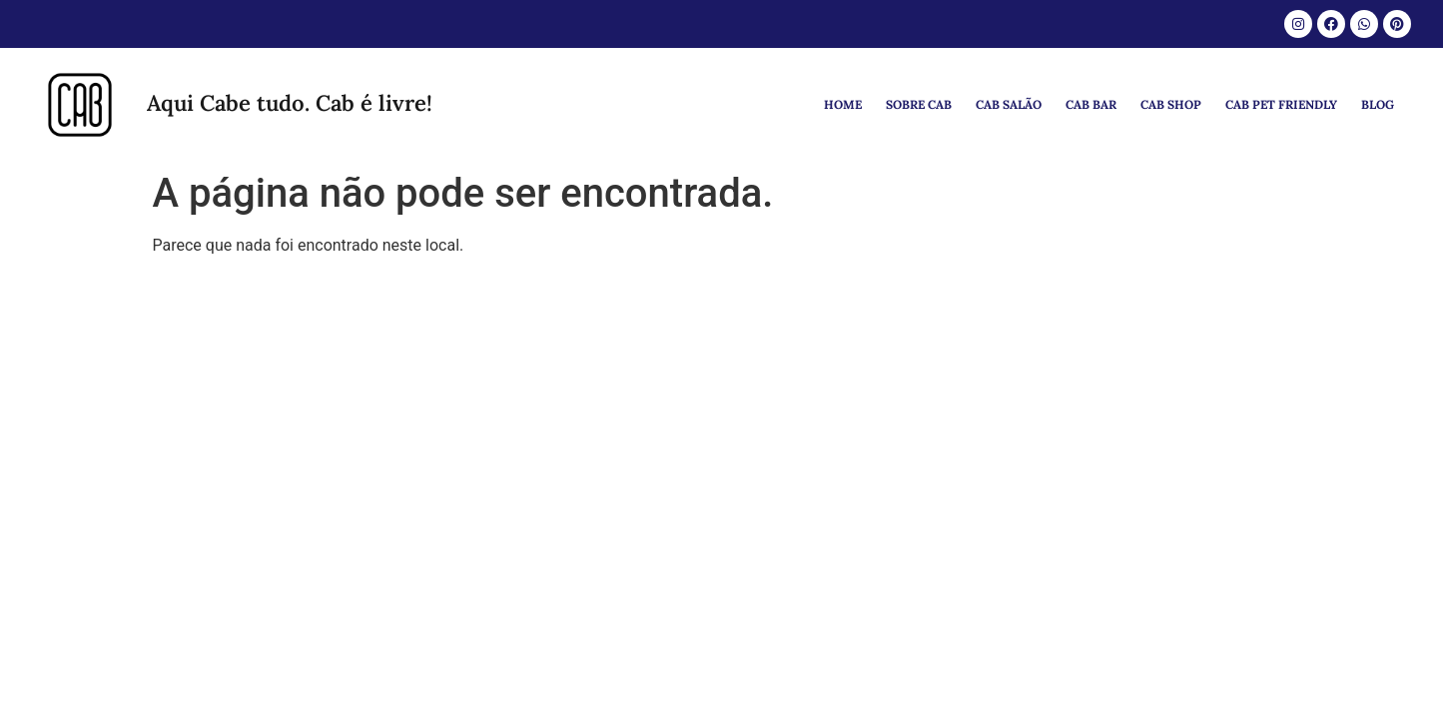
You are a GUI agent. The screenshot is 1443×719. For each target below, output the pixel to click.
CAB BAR (1091, 104)
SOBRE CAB (919, 104)
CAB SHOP (1170, 104)
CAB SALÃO (1009, 104)
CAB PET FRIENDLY (1281, 104)
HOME (843, 104)
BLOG (1377, 104)
